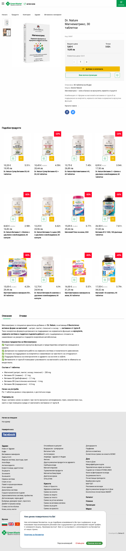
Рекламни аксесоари (94, 486)
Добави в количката (92, 69)
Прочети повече (72, 106)
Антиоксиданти (8, 465)
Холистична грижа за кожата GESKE (100, 454)
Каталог (89, 497)
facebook (9, 434)
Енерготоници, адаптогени (12, 468)
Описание (7, 316)
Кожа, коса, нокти (9, 509)
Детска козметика (93, 451)
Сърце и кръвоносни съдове (13, 493)
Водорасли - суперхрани (53, 449)
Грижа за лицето (50, 495)
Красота (47, 483)
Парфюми (90, 449)
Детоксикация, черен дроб (12, 498)
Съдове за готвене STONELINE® (99, 470)
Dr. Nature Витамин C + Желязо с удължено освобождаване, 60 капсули (17, 235)
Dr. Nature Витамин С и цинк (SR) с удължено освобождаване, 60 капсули (47, 235)
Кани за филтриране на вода (97, 473)
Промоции (90, 505)
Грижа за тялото (50, 497)
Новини (89, 501)
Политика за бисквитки (34, 534)
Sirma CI (121, 533)
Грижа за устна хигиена (53, 500)
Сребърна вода (50, 465)
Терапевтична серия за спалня (98, 467)
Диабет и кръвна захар (11, 504)
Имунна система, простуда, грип (15, 460)
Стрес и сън (6, 482)
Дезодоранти (91, 446)
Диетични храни (50, 476)
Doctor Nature (76, 88)
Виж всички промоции (88, 75)
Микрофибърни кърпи (95, 464)
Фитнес (47, 459)
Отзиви (23, 316)
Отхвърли (80, 543)
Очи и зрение (7, 487)
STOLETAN (48, 479)
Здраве (5, 446)
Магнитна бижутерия (52, 473)
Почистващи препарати (95, 478)
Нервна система (8, 479)
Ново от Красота (50, 486)
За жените (6, 473)
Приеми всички (94, 543)
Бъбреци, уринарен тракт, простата (16, 501)
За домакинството (93, 475)
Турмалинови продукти (53, 471)
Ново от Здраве (8, 449)
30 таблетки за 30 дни (82, 85)
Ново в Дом (90, 462)
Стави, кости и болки (10, 507)
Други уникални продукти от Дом (99, 489)
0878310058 (30, 4)
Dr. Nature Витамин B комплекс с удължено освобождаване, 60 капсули (47, 295)
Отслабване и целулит (53, 446)
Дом (88, 459)
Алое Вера (6, 462)
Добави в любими (118, 76)
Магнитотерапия (50, 468)
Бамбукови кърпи (93, 481)
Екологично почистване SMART (98, 492)
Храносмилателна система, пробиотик (17, 495)
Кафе (4, 451)
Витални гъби (49, 451)
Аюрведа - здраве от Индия (55, 457)
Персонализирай (64, 543)
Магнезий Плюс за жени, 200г (77, 232)
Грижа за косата (50, 492)
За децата (6, 471)
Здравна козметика (52, 489)
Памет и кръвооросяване (12, 484)
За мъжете (6, 476)
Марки (89, 509)
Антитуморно (49, 454)
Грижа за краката (51, 508)
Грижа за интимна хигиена (54, 503)
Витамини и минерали (11, 454)
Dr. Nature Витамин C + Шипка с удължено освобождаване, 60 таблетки (108, 174)
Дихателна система (9, 490)
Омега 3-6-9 (6, 457)
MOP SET (89, 484)
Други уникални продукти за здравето (59, 462)
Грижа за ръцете (50, 506)
